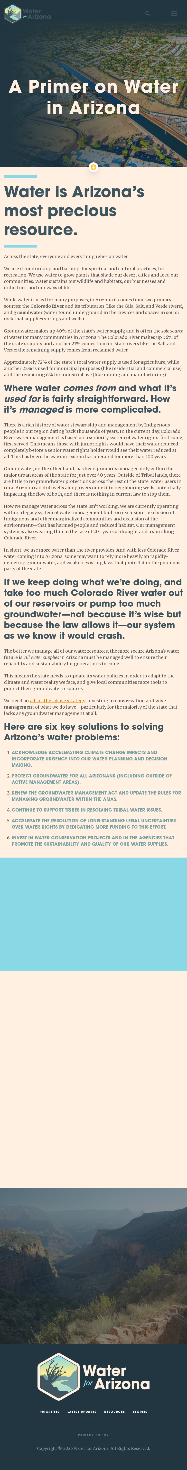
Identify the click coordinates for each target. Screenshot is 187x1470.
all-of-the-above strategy (57, 700)
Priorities (50, 1412)
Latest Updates (82, 1412)
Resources (114, 1412)
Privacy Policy (93, 1435)
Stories (140, 1412)
